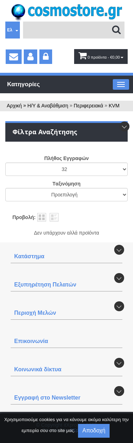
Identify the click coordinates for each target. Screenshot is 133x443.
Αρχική (14, 105)
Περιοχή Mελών (35, 313)
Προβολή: (23, 217)
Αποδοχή (93, 430)
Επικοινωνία (31, 341)
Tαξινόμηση (66, 183)
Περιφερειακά (88, 105)
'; (66, 169)
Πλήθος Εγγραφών (66, 158)
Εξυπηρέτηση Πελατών (45, 285)
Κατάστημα (29, 256)
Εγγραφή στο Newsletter (47, 398)
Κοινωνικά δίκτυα (37, 369)
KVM (114, 105)
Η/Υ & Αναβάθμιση (47, 105)
